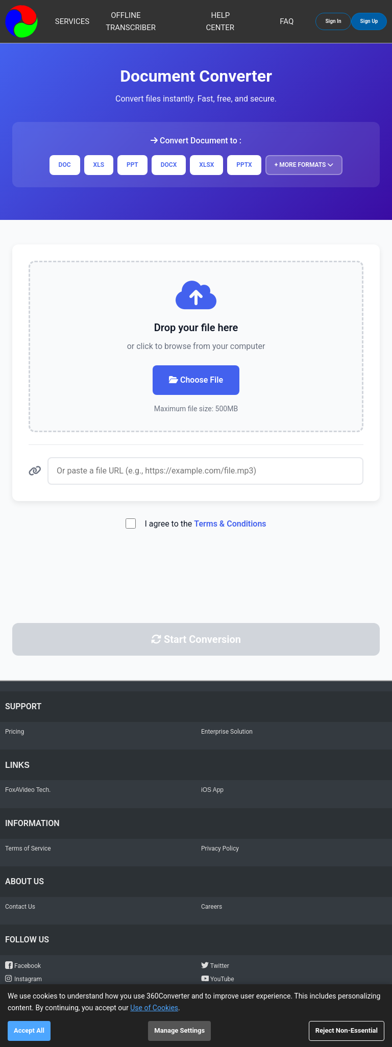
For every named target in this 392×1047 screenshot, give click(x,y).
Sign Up (369, 21)
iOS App (212, 789)
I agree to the (205, 524)
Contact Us (20, 906)
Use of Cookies (154, 1008)
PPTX (244, 164)
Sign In (333, 21)
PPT (132, 164)
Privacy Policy (220, 848)
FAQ (286, 21)
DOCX (169, 164)
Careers (211, 906)
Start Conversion (196, 639)
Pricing (14, 731)
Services (72, 21)
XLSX (206, 164)
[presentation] (196, 591)
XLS (98, 164)
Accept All (29, 1030)
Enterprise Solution (227, 731)
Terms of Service (28, 848)
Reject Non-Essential (346, 1030)
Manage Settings (179, 1030)
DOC (65, 164)
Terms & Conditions (230, 524)
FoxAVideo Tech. (28, 789)
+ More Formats (304, 164)
